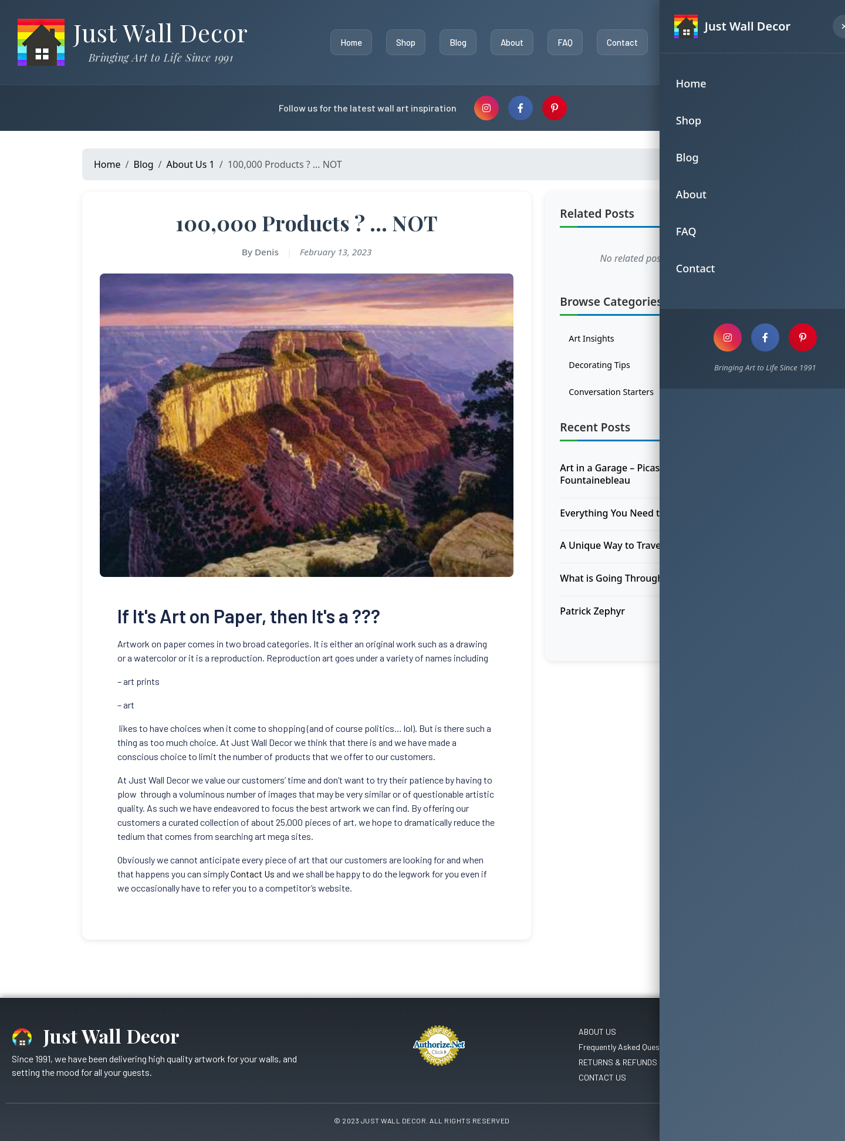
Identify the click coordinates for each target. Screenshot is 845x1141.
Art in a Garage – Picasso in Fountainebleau (620, 478)
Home (348, 42)
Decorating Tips (655, 368)
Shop (403, 42)
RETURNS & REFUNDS (618, 1062)
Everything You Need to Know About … (646, 517)
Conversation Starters (655, 396)
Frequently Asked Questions (628, 1047)
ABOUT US (597, 1032)
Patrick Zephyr (592, 615)
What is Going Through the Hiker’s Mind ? (652, 582)
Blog (455, 42)
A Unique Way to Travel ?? (617, 550)
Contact (619, 42)
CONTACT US (602, 1077)
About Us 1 (191, 164)
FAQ (562, 42)
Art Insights (655, 340)
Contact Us (253, 873)
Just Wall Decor (160, 32)
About (509, 42)
